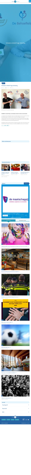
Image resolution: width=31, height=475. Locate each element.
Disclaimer (17, 421)
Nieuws (3, 83)
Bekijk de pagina (5, 215)
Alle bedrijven (26, 183)
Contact (8, 421)
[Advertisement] (15, 133)
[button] (10, 217)
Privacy (12, 421)
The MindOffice (27, 424)
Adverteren (3, 421)
